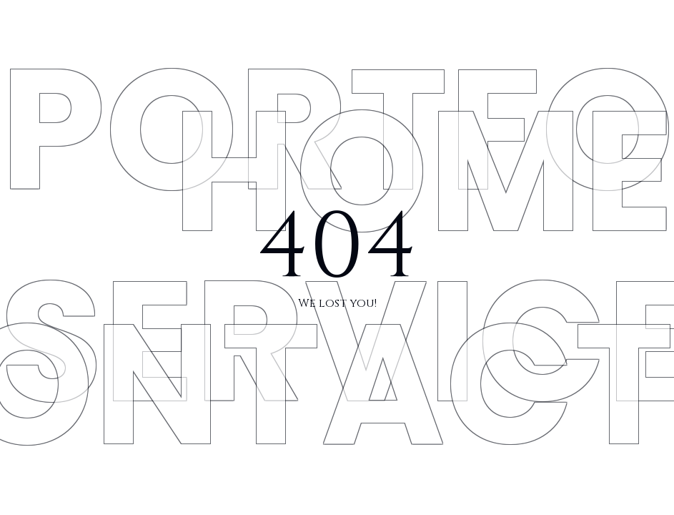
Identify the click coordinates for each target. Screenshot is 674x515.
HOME (423, 171)
